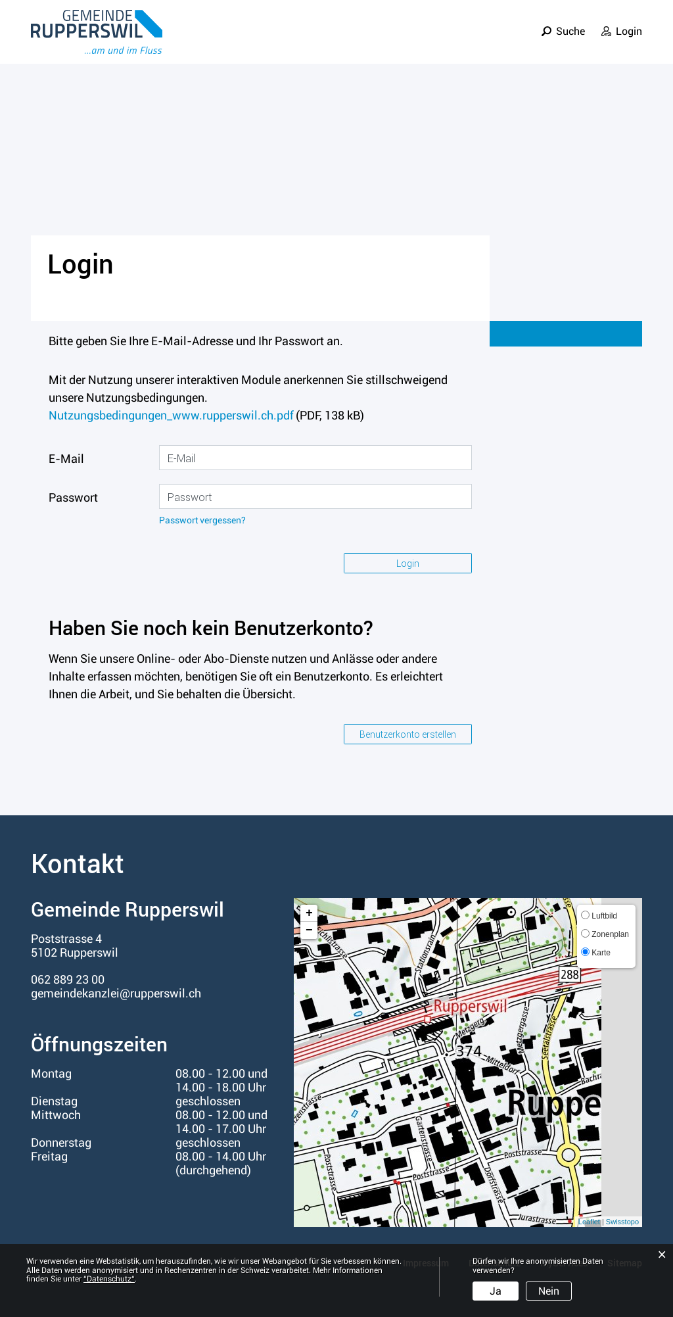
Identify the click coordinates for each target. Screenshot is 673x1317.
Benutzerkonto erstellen (408, 734)
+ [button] (309, 913)
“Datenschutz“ (109, 1278)
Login (629, 22)
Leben (393, 41)
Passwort (73, 497)
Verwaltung (512, 41)
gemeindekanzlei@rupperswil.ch (116, 993)
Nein (548, 1291)
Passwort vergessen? (202, 520)
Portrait (338, 41)
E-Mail (66, 459)
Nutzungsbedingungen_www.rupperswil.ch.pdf (171, 415)
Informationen (601, 41)
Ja (495, 1291)
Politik (445, 41)
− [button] (309, 930)
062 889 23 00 (67, 979)
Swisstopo (622, 1222)
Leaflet (589, 1222)
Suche (570, 22)
